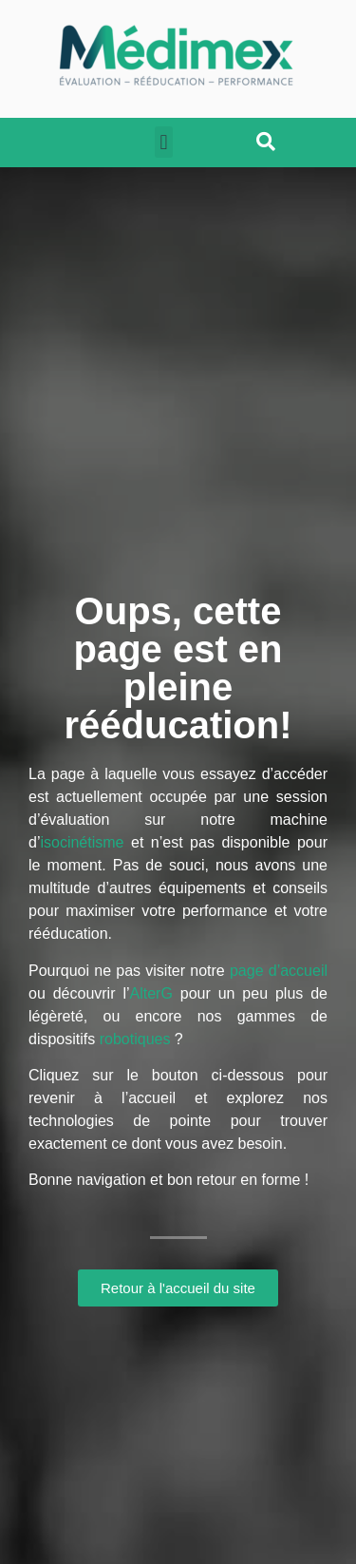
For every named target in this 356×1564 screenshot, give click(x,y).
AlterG (151, 993)
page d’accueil (279, 971)
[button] (164, 142)
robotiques (135, 1039)
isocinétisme (81, 842)
